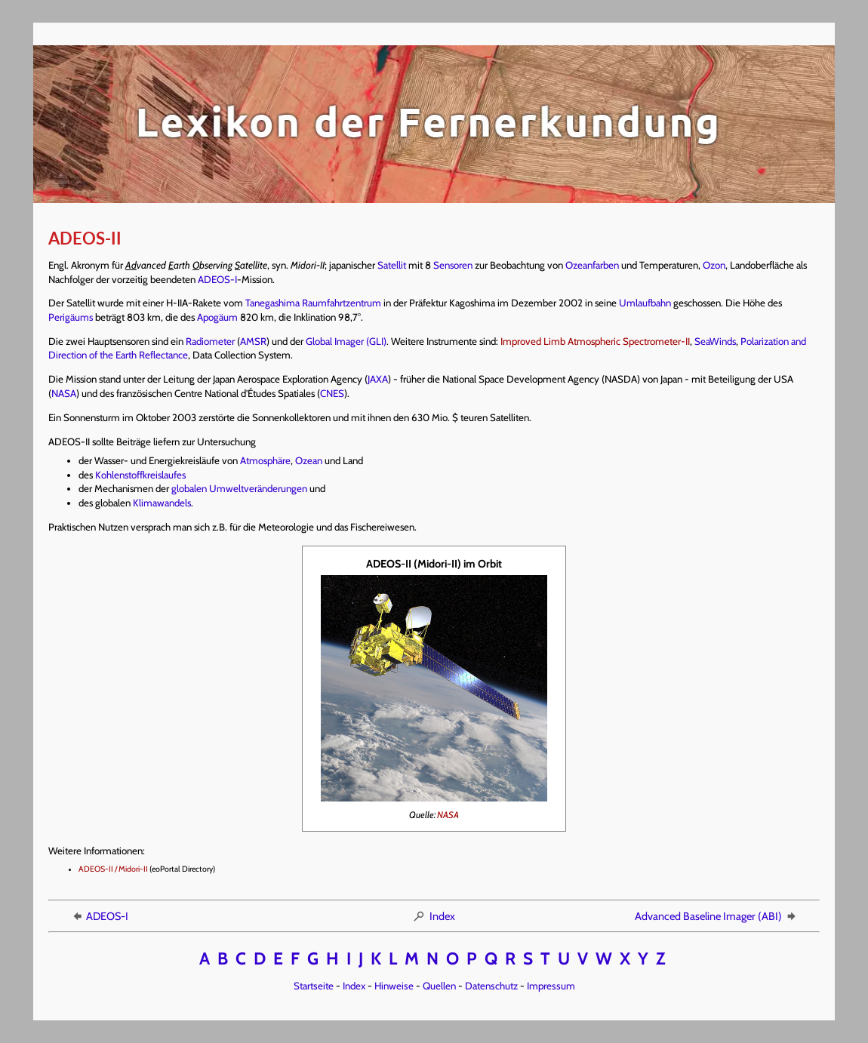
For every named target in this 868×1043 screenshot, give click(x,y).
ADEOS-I (217, 279)
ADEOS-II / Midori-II (113, 869)
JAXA (378, 379)
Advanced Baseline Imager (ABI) (716, 916)
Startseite (314, 986)
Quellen (439, 986)
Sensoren (452, 265)
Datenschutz (491, 986)
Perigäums (70, 317)
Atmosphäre (265, 460)
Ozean (308, 460)
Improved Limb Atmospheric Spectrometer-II (595, 341)
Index (433, 916)
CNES (332, 393)
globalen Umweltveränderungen (239, 488)
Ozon (714, 265)
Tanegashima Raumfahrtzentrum (313, 303)
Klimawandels (162, 503)
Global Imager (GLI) (346, 341)
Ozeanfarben (592, 265)
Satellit (391, 265)
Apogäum (217, 317)
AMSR (253, 341)
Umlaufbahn (645, 303)
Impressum (551, 986)
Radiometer (210, 341)
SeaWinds (715, 341)
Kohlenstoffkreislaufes (140, 475)
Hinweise (394, 986)
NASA (63, 393)
